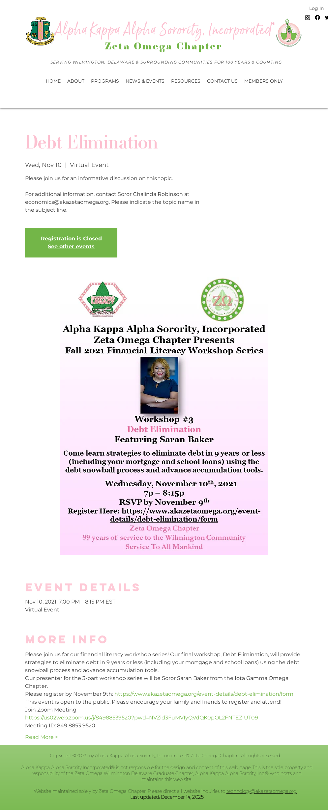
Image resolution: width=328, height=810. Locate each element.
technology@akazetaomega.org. (261, 791)
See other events (71, 246)
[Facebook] (317, 17)
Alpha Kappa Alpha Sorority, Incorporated (164, 29)
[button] (145, 81)
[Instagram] (307, 17)
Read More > (41, 737)
